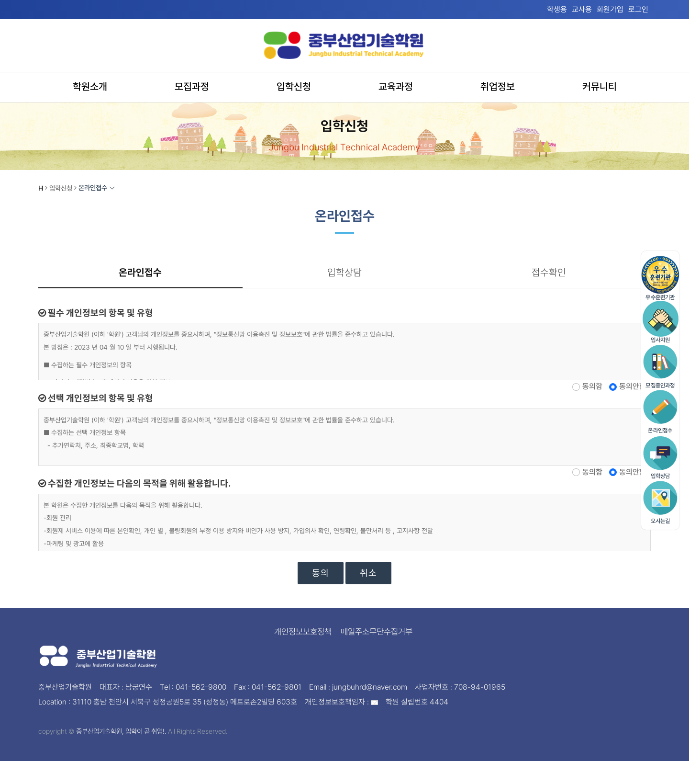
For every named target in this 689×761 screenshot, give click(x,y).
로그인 (638, 9)
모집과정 (192, 85)
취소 (368, 573)
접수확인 (549, 273)
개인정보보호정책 (303, 632)
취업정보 (497, 85)
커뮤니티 (599, 85)
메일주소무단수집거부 (376, 632)
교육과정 (395, 85)
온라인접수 (140, 273)
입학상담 (344, 273)
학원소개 (90, 85)
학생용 (557, 9)
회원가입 (610, 9)
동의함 (592, 386)
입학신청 (294, 85)
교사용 (582, 9)
